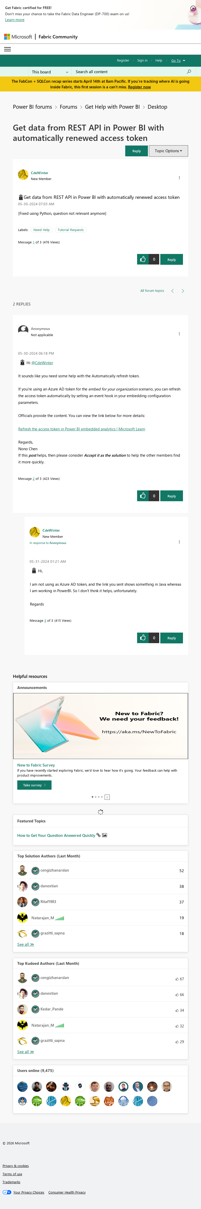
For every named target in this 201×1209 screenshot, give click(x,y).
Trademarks (11, 1182)
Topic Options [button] (167, 150)
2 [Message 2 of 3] (34, 478)
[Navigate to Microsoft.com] (18, 37)
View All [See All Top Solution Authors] (25, 944)
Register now (139, 86)
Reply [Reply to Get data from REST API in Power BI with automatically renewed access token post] (171, 259)
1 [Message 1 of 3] (34, 242)
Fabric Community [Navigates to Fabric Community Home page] (58, 36)
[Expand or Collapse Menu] (7, 49)
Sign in (142, 60)
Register (123, 60)
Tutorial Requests (71, 229)
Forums (68, 106)
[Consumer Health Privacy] (67, 1192)
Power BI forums (32, 106)
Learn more (14, 19)
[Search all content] (133, 71)
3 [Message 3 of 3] (45, 620)
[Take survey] (34, 785)
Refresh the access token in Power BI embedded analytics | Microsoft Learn (81, 428)
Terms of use (12, 1174)
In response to (48, 543)
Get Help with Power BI (112, 106)
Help (158, 60)
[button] (136, 151)
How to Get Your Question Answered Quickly (56, 835)
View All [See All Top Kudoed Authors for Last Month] (25, 1052)
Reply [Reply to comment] (171, 496)
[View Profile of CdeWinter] (39, 172)
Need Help (42, 229)
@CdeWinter (42, 362)
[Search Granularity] (50, 71)
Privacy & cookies (16, 1165)
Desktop (157, 106)
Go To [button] (176, 60)
